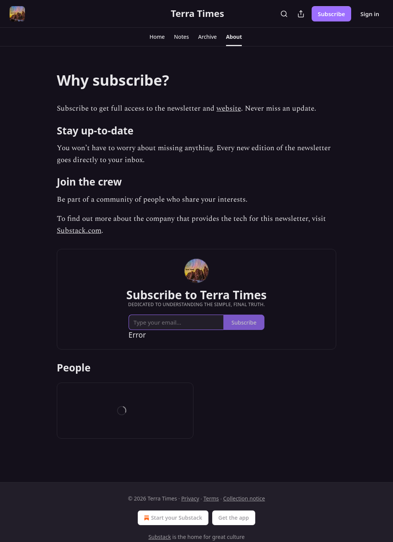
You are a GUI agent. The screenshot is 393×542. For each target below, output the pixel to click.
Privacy (190, 498)
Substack (160, 536)
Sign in (369, 14)
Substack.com (79, 230)
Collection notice (244, 498)
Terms (211, 498)
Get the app (233, 517)
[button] (157, 37)
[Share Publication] (301, 14)
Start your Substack (172, 518)
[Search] (284, 14)
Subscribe (331, 14)
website (228, 108)
